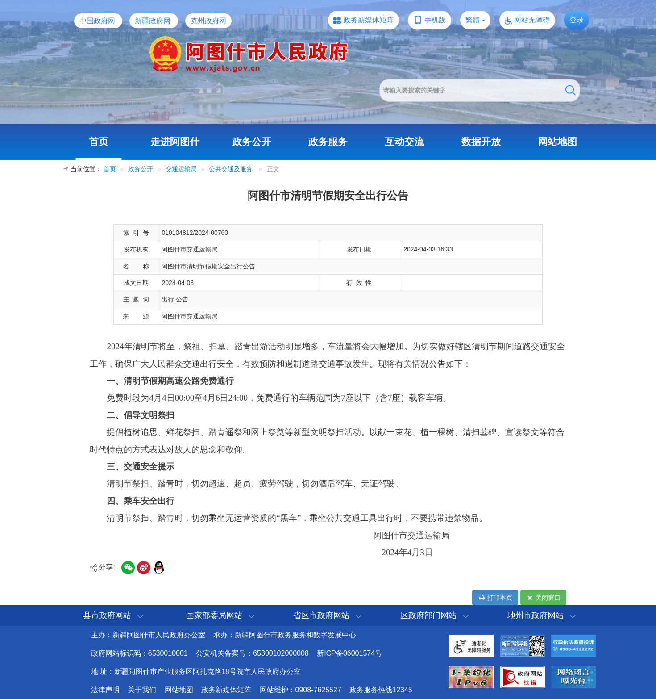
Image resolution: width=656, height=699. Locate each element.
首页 (98, 141)
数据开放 (481, 141)
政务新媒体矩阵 (369, 20)
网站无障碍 (532, 20)
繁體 (472, 20)
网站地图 (557, 141)
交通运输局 (181, 169)
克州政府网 (208, 21)
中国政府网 (97, 21)
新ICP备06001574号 (349, 653)
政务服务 (328, 141)
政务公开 (251, 141)
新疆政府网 (152, 21)
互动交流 (404, 141)
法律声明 (105, 690)
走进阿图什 (174, 141)
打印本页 (495, 597)
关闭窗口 (543, 597)
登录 (576, 20)
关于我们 (142, 690)
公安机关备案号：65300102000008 (252, 653)
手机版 (435, 20)
